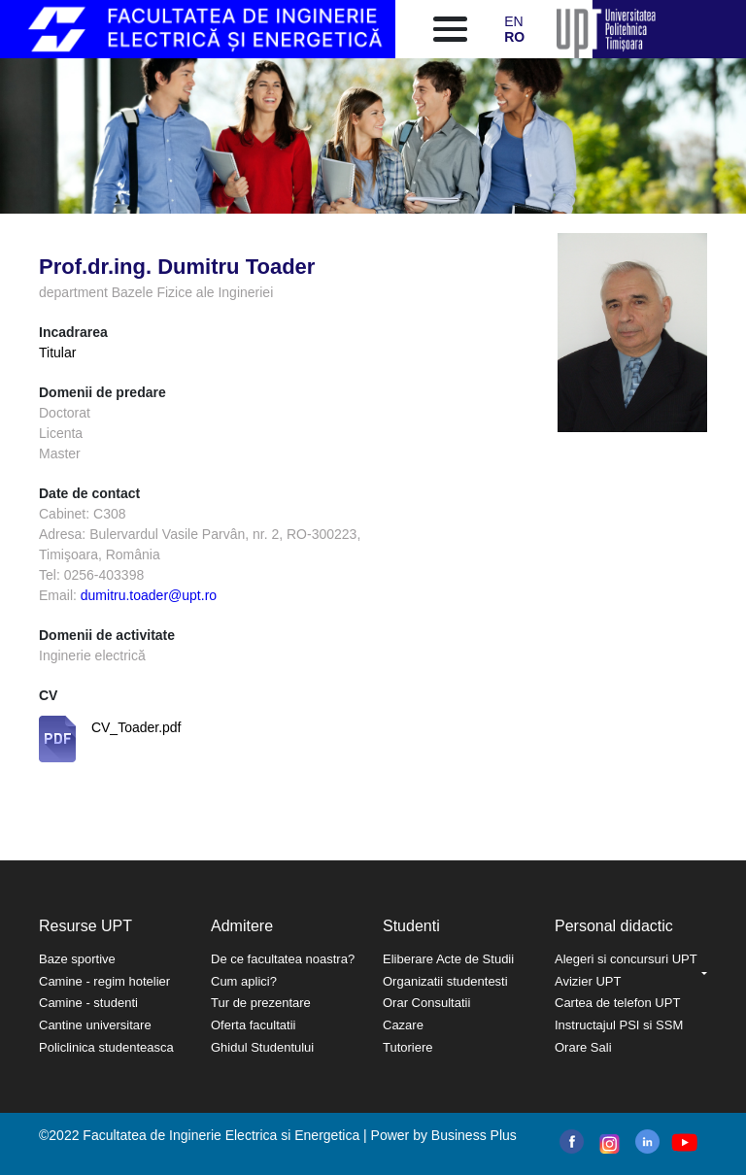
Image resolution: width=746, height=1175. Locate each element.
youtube (683, 1142)
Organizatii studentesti (445, 981)
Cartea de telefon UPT (617, 1002)
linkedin (647, 1141)
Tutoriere (408, 1047)
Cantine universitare (95, 1025)
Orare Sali (583, 1047)
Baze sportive (77, 959)
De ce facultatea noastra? (283, 959)
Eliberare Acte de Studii (448, 959)
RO (514, 37)
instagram (608, 1143)
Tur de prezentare (261, 1002)
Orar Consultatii (426, 1002)
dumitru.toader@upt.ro (149, 595)
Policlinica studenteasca (106, 1047)
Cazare (403, 1025)
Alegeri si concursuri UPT (626, 959)
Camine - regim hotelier (104, 981)
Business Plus (474, 1135)
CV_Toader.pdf (136, 727)
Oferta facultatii (253, 1025)
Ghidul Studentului (262, 1047)
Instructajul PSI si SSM (619, 1025)
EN (513, 21)
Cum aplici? (244, 981)
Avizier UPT (588, 981)
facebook (572, 1141)
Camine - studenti (88, 1002)
